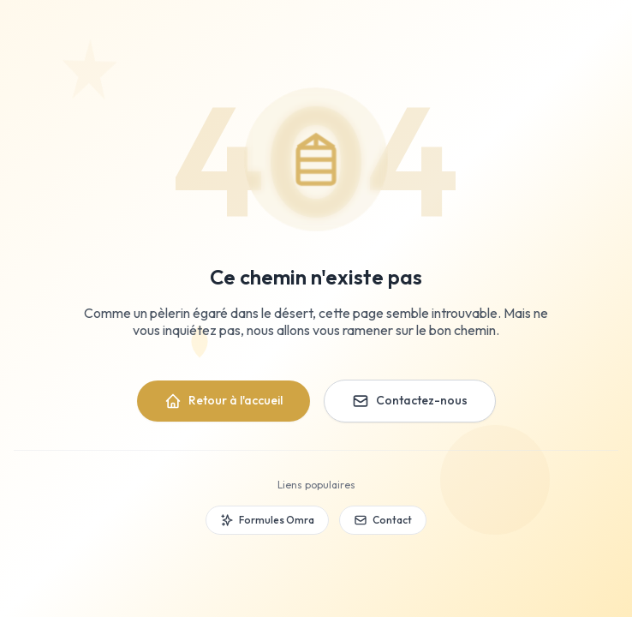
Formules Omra (267, 520)
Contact (383, 520)
